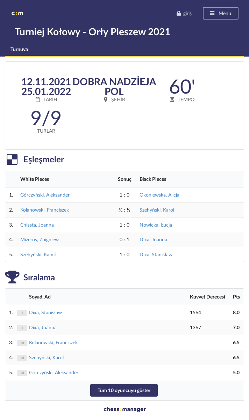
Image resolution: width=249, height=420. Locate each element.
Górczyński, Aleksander (45, 195)
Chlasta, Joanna (37, 225)
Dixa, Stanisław (156, 254)
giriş (184, 13)
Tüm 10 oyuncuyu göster (124, 390)
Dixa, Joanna (153, 239)
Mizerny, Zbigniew (39, 239)
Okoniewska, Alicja (159, 195)
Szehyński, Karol (157, 210)
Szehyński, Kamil (38, 254)
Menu (220, 13)
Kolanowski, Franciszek (44, 210)
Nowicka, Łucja (156, 225)
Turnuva (19, 49)
